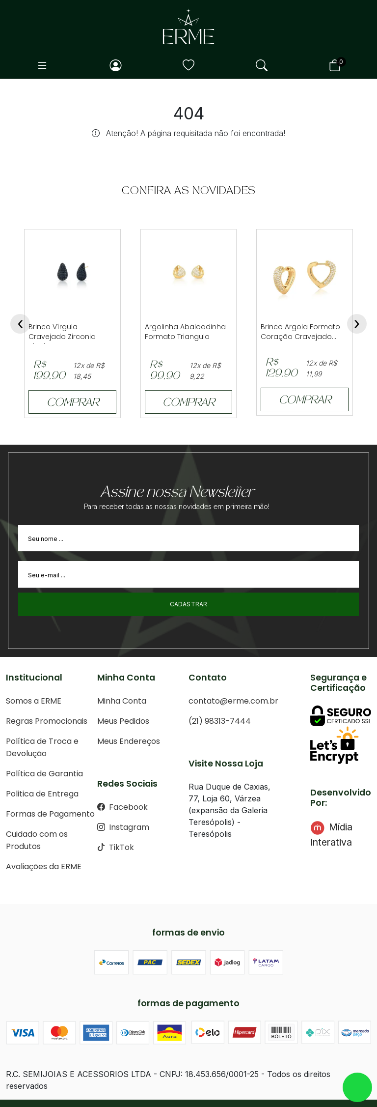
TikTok (115, 847)
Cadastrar (189, 604)
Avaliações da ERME (43, 866)
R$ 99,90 (165, 371)
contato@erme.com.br (233, 701)
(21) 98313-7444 (219, 721)
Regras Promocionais (46, 721)
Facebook (122, 807)
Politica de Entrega (42, 793)
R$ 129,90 (281, 369)
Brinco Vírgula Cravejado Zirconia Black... (62, 336)
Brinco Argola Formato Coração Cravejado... (300, 331)
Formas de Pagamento (50, 814)
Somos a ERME (33, 701)
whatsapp (357, 1087)
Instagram (123, 827)
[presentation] (20, 324)
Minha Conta (121, 701)
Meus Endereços (128, 741)
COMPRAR (73, 403)
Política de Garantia (44, 773)
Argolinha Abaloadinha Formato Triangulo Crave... (185, 336)
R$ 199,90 (49, 371)
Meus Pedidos (123, 721)
